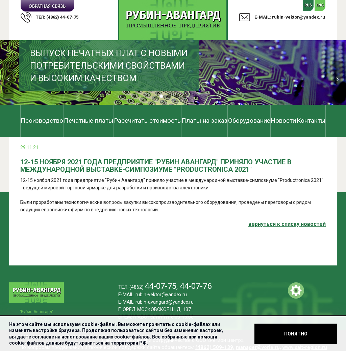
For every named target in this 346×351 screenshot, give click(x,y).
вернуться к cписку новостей (287, 224)
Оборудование (249, 120)
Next (337, 79)
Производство (42, 120)
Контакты (311, 120)
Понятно (295, 333)
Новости (283, 120)
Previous (8, 79)
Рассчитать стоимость (147, 120)
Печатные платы (88, 120)
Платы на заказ (204, 120)
